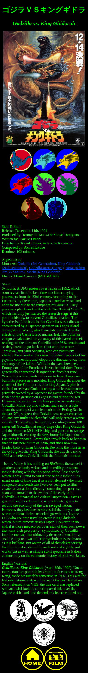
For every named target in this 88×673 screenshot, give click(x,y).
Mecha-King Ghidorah (43, 272)
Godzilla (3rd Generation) (37, 264)
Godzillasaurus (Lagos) (46, 268)
